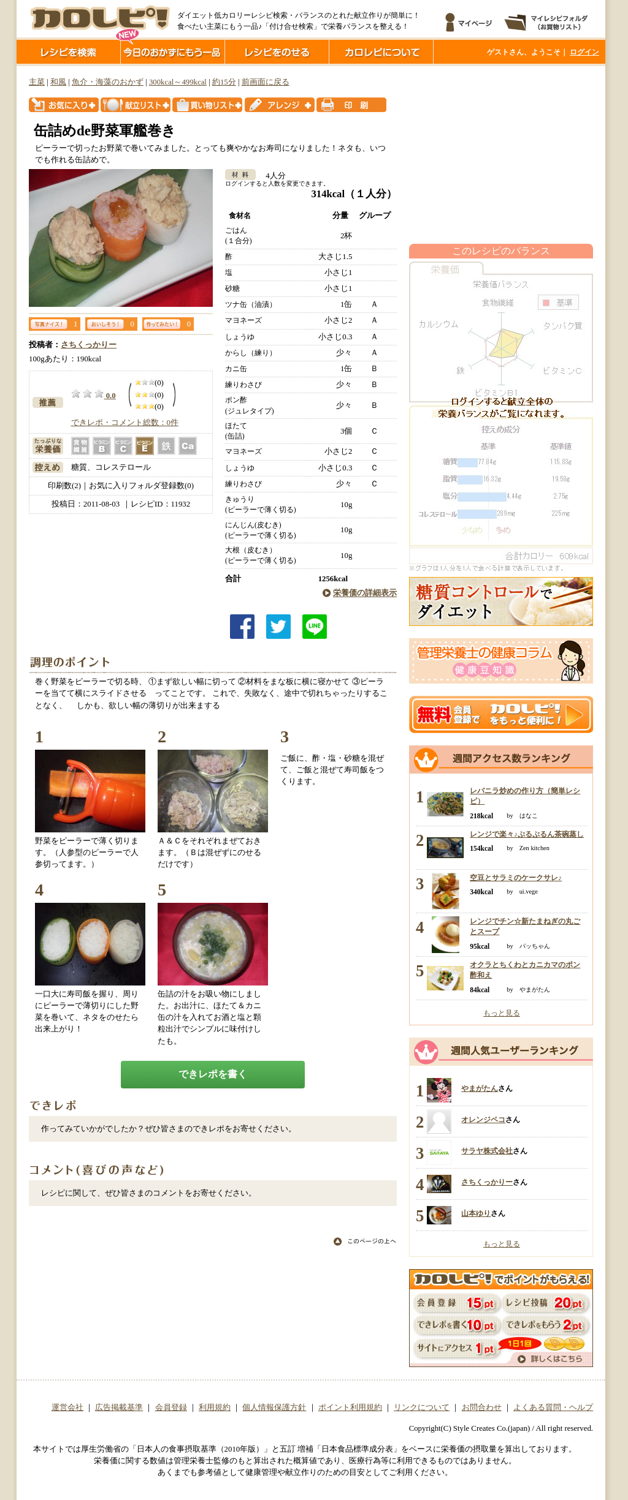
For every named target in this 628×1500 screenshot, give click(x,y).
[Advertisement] (501, 155)
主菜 (37, 82)
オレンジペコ (483, 1119)
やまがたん (479, 1088)
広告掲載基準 (119, 1407)
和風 (58, 82)
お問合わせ (482, 1407)
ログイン (584, 52)
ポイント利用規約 (350, 1407)
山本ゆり (476, 1213)
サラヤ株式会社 (487, 1151)
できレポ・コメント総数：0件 (124, 422)
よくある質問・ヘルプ (553, 1407)
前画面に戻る (265, 82)
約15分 (224, 82)
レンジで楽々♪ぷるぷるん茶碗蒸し (527, 834)
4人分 (271, 175)
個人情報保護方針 (274, 1407)
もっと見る (501, 1013)
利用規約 (215, 1407)
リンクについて (422, 1407)
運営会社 (67, 1407)
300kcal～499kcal (178, 82)
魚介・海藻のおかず (108, 82)
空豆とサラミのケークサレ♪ (516, 877)
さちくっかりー (89, 345)
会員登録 (171, 1407)
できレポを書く (212, 1074)
